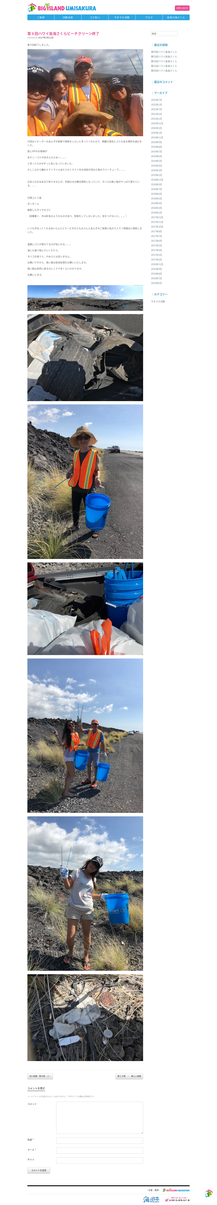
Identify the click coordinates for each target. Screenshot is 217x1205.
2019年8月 (156, 146)
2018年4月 (156, 203)
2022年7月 (156, 100)
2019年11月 (157, 137)
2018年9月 (156, 184)
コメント (32, 1103)
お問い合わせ (182, 8)
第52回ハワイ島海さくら (164, 61)
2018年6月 (156, 193)
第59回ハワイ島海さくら (164, 51)
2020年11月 (157, 123)
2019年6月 (156, 156)
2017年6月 (156, 240)
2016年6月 (156, 283)
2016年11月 (157, 264)
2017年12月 (157, 217)
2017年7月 (156, 236)
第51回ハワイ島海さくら (164, 66)
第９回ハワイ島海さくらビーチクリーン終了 (63, 33)
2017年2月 (156, 259)
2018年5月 (156, 198)
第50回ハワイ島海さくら (164, 70)
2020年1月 (156, 132)
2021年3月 (156, 114)
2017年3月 (156, 254)
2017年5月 (156, 245)
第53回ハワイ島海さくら (164, 56)
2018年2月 (156, 212)
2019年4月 (156, 165)
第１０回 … (129, 1076)
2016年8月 (156, 273)
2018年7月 (156, 189)
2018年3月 (156, 208)
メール (31, 1149)
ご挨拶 (41, 17)
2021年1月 (156, 118)
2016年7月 (156, 278)
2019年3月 (156, 170)
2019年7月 (156, 151)
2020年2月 (156, 128)
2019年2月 (156, 175)
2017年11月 (157, 222)
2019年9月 (156, 142)
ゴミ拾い (95, 17)
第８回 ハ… (40, 1076)
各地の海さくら (176, 17)
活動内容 (68, 17)
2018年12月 (157, 179)
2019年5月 (156, 161)
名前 (30, 1139)
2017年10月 (157, 226)
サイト (30, 1159)
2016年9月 (156, 269)
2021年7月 (156, 109)
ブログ (149, 17)
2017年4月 (156, 250)
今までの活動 (122, 17)
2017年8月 (156, 231)
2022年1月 (156, 104)
